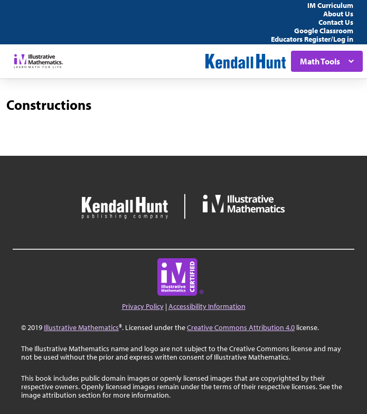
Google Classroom (323, 30)
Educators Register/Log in (312, 39)
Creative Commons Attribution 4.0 (241, 327)
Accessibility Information (207, 306)
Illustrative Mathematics (81, 327)
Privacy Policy (143, 306)
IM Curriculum (330, 5)
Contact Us (335, 22)
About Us (338, 14)
